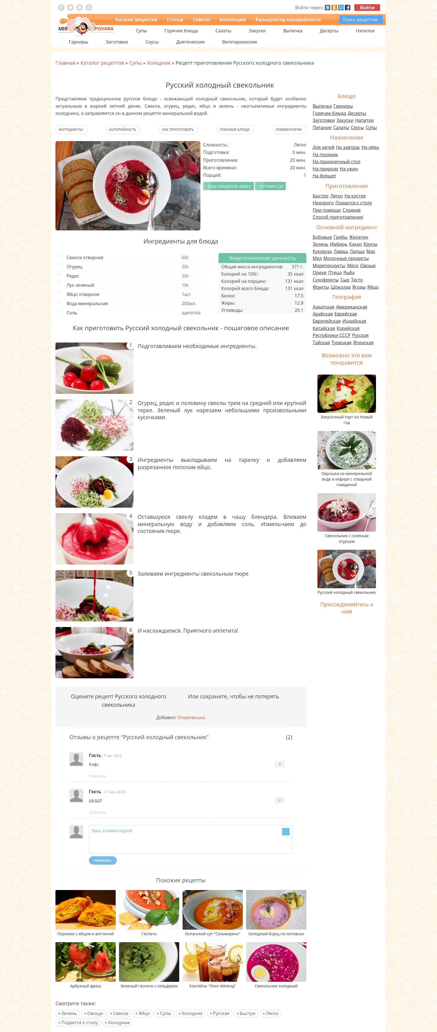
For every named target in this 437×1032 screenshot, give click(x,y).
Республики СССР (332, 335)
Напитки (364, 120)
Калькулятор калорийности (288, 19)
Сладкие (352, 210)
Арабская (323, 314)
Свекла (120, 1013)
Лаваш (340, 251)
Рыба (349, 272)
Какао (355, 244)
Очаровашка (191, 717)
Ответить (97, 776)
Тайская (321, 342)
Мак (370, 251)
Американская (351, 307)
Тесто (357, 280)
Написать (102, 860)
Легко (272, 1013)
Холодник (192, 1013)
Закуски (345, 120)
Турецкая (342, 342)
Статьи (175, 19)
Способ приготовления (338, 217)
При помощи (327, 210)
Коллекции (233, 19)
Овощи (95, 1013)
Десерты (357, 113)
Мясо (352, 265)
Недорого (323, 203)
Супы (165, 1013)
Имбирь (339, 244)
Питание (322, 127)
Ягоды (359, 287)
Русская (221, 1013)
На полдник (325, 154)
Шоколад (341, 287)
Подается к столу (79, 1022)
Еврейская (345, 314)
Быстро (248, 1013)
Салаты (341, 127)
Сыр (344, 280)
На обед (370, 147)
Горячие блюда (329, 113)
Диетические (190, 42)
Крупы (370, 244)
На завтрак (348, 147)
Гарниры (78, 42)
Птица (335, 272)
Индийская (354, 321)
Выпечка (322, 106)
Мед (317, 258)
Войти (367, 7)
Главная (65, 62)
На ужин (349, 169)
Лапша (357, 251)
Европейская (327, 321)
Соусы (357, 127)
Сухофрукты (326, 280)
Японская (363, 342)
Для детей (323, 147)
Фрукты (321, 287)
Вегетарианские (239, 42)
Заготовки (324, 120)
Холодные (119, 1022)
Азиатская (323, 307)
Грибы (341, 237)
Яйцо (144, 1013)
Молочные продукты (346, 258)
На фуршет (324, 176)
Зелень (69, 1013)
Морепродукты (329, 265)
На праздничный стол (336, 161)
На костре (355, 196)
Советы (201, 19)
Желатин (358, 237)
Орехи (320, 272)
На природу (325, 169)
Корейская (348, 328)
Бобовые (322, 237)
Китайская (324, 328)
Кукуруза (322, 251)
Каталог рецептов (136, 19)
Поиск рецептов (359, 19)
